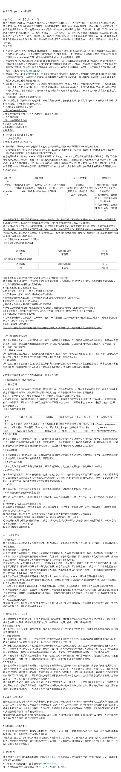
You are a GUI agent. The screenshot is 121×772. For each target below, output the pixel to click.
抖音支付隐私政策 (30, 70)
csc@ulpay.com (48, 763)
